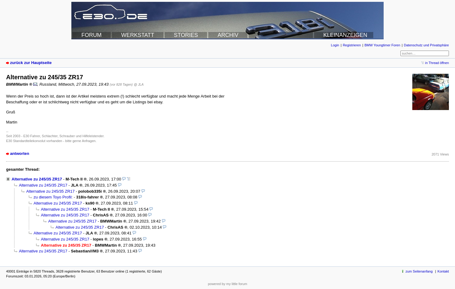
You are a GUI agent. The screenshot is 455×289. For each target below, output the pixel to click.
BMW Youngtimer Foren (382, 45)
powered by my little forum (227, 284)
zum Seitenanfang (419, 271)
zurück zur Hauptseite (31, 62)
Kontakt (443, 271)
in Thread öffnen (437, 63)
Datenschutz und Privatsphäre (426, 45)
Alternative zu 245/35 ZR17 (37, 179)
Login (335, 45)
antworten (19, 153)
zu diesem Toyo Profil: (53, 197)
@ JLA (139, 84)
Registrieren (352, 45)
